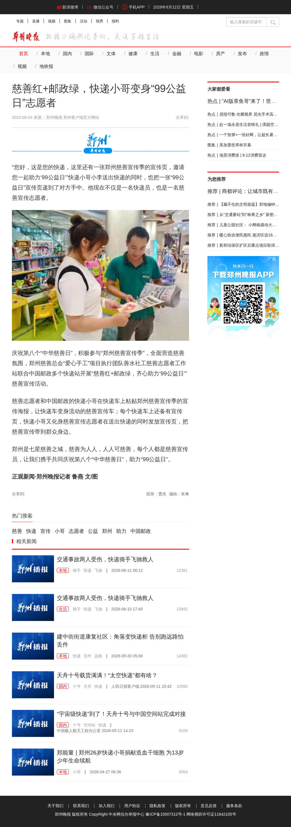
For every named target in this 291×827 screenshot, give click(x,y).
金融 (176, 53)
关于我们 (55, 805)
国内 (67, 53)
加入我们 (107, 805)
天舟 (88, 686)
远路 (98, 656)
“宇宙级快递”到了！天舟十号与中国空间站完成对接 (121, 714)
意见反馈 (209, 805)
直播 (36, 21)
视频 (51, 21)
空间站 (89, 725)
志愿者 (76, 531)
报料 (115, 21)
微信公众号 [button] (100, 7)
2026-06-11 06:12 (127, 570)
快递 (31, 531)
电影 (198, 53)
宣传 (45, 531)
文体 (111, 53)
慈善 (17, 531)
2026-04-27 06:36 (105, 772)
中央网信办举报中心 (126, 814)
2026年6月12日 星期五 (173, 7)
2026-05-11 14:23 (95, 730)
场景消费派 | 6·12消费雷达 (236, 155)
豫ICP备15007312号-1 (165, 814)
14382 (182, 656)
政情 (264, 53)
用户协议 (132, 805)
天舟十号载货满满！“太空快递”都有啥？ (107, 675)
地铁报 (46, 66)
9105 (183, 730)
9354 (183, 772)
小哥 (60, 531)
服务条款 (234, 805)
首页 (23, 53)
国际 (89, 53)
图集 (67, 21)
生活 (154, 53)
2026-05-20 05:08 (127, 656)
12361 (182, 570)
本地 (45, 53)
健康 (133, 53)
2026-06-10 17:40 (127, 609)
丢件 (88, 656)
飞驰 (98, 570)
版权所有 (183, 805)
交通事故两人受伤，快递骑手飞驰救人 (105, 559)
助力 (121, 531)
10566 (182, 686)
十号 (77, 686)
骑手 (77, 570)
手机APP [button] (133, 7)
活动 (83, 21)
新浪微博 (67, 7)
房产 (220, 53)
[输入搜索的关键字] (246, 22)
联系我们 (81, 805)
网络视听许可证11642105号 (211, 814)
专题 (20, 21)
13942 (182, 609)
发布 (242, 53)
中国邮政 (140, 531)
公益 (93, 531)
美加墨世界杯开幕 (229, 145)
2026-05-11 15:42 (141, 686)
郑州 (107, 531)
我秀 (99, 21)
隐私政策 (157, 805)
